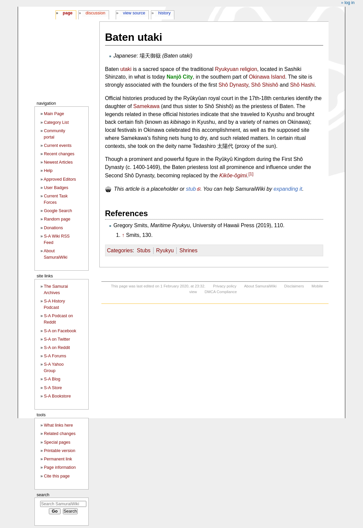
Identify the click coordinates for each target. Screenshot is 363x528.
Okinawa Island (267, 77)
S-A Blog (52, 379)
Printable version (59, 450)
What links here (58, 425)
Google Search (58, 210)
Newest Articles (58, 162)
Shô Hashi (302, 85)
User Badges (56, 187)
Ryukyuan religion (236, 69)
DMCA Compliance (220, 292)
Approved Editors (60, 179)
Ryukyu (165, 250)
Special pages (57, 442)
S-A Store (53, 387)
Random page (57, 219)
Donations (53, 228)
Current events (58, 145)
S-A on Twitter (57, 339)
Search (42, 494)
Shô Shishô (264, 85)
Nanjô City (180, 77)
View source (134, 13)
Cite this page (57, 476)
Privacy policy (225, 286)
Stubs (144, 250)
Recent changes (59, 154)
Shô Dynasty (233, 85)
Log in (350, 2)
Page (67, 13)
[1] (251, 173)
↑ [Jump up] (123, 235)
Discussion (95, 13)
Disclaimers (294, 286)
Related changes (60, 433)
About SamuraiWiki (260, 286)
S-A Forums (55, 356)
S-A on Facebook (60, 331)
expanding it (288, 189)
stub (191, 189)
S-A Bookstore (57, 396)
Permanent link (58, 459)
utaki (125, 69)
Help (48, 170)
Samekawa (146, 106)
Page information (60, 467)
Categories (120, 250)
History (164, 13)
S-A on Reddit (57, 347)
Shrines (188, 250)
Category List (56, 122)
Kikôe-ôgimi (233, 175)
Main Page (54, 113)
